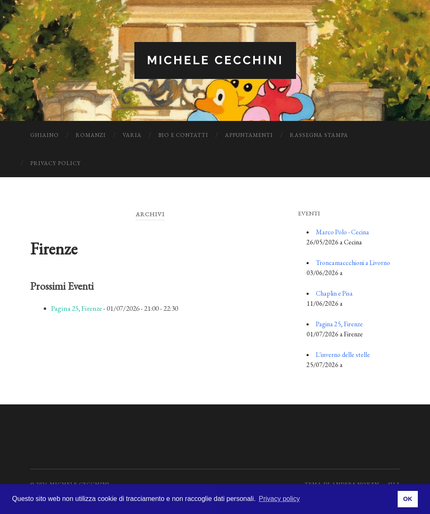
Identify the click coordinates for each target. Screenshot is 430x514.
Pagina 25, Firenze (76, 308)
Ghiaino (44, 135)
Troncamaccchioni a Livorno (353, 262)
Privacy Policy (55, 163)
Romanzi (91, 135)
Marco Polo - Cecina (342, 232)
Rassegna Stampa (319, 135)
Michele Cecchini (215, 60)
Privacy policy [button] (279, 498)
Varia (132, 135)
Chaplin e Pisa (334, 293)
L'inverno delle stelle (343, 354)
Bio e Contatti (183, 135)
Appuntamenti (249, 135)
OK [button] (407, 499)
